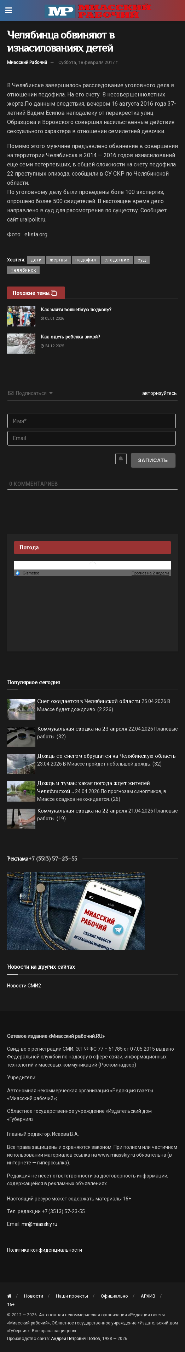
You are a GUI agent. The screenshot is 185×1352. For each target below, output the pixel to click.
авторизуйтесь (159, 393)
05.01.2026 (52, 318)
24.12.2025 (52, 346)
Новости (33, 1296)
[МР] (76, 911)
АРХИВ (148, 1296)
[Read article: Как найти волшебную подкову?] (21, 316)
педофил (85, 260)
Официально (114, 1296)
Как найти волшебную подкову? (76, 309)
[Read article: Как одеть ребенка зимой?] (21, 343)
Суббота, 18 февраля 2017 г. (88, 62)
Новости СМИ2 (24, 985)
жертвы (58, 260)
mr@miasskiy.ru (39, 1224)
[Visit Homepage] (98, 11)
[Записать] (153, 460)
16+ (11, 1304)
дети (36, 260)
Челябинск (23, 270)
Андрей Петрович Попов (75, 1338)
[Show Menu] (8, 10)
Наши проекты (72, 1296)
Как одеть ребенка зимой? (70, 337)
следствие (116, 260)
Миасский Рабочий (27, 62)
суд (142, 260)
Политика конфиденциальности (44, 1250)
